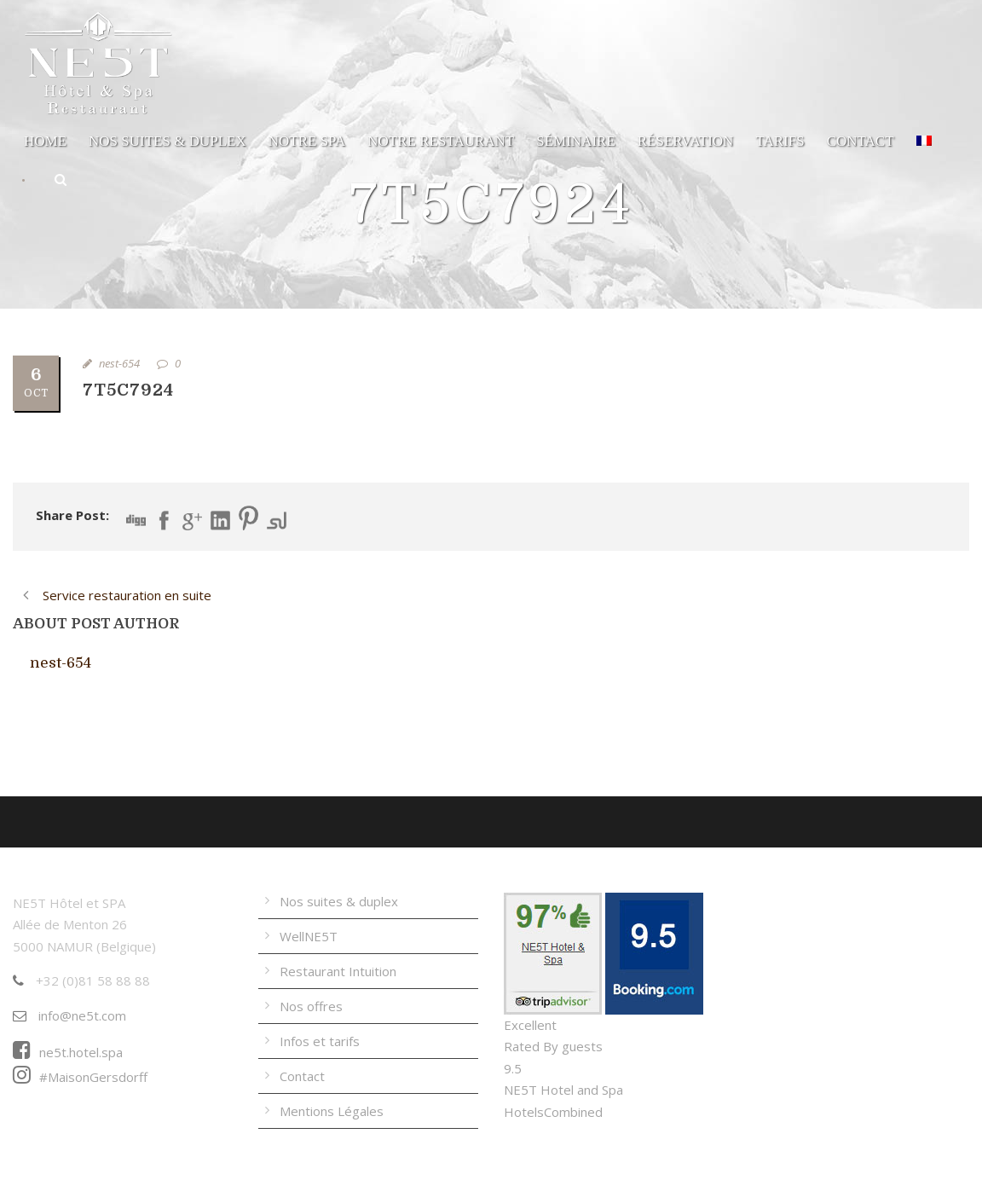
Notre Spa (307, 141)
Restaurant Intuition (338, 971)
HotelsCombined (553, 1111)
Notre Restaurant (440, 141)
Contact (860, 141)
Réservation (686, 141)
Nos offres (311, 1006)
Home (45, 141)
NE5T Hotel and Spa (563, 1089)
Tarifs (779, 141)
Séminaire (575, 141)
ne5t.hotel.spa (68, 1052)
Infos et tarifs (320, 1041)
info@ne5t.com (69, 1015)
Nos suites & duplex (167, 141)
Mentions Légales (332, 1110)
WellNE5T (309, 936)
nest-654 (119, 363)
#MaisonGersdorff (80, 1076)
